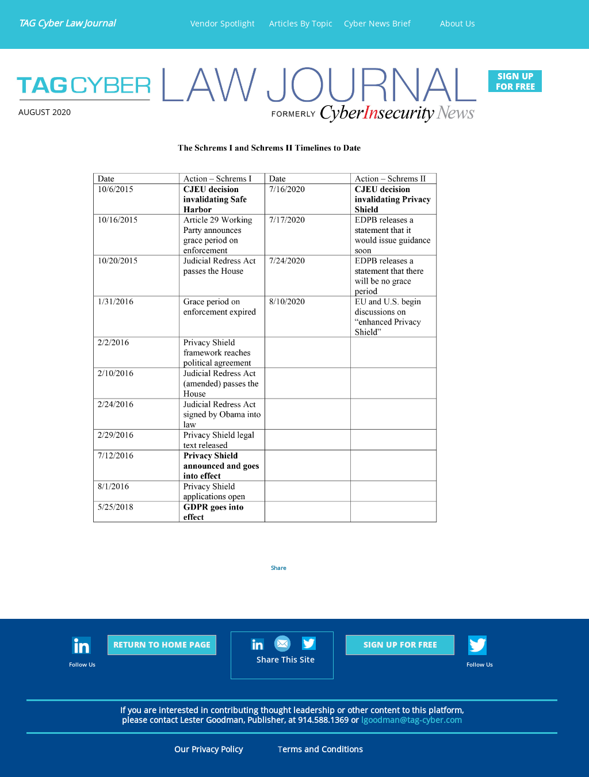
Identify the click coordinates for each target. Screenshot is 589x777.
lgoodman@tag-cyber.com (411, 719)
